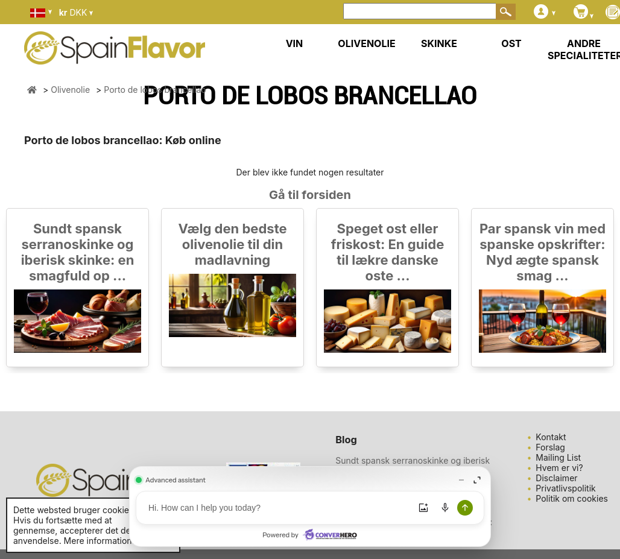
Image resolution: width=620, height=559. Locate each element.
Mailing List (558, 457)
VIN (294, 43)
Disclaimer (556, 478)
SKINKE (439, 43)
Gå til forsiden (310, 195)
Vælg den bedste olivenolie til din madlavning (232, 244)
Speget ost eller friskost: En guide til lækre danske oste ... (387, 252)
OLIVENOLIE (366, 43)
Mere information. (99, 540)
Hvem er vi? (559, 468)
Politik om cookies (572, 498)
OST (511, 43)
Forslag (550, 447)
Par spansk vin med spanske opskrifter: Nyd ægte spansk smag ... (542, 252)
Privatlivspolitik (565, 488)
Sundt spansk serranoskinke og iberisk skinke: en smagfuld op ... (77, 252)
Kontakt (551, 437)
